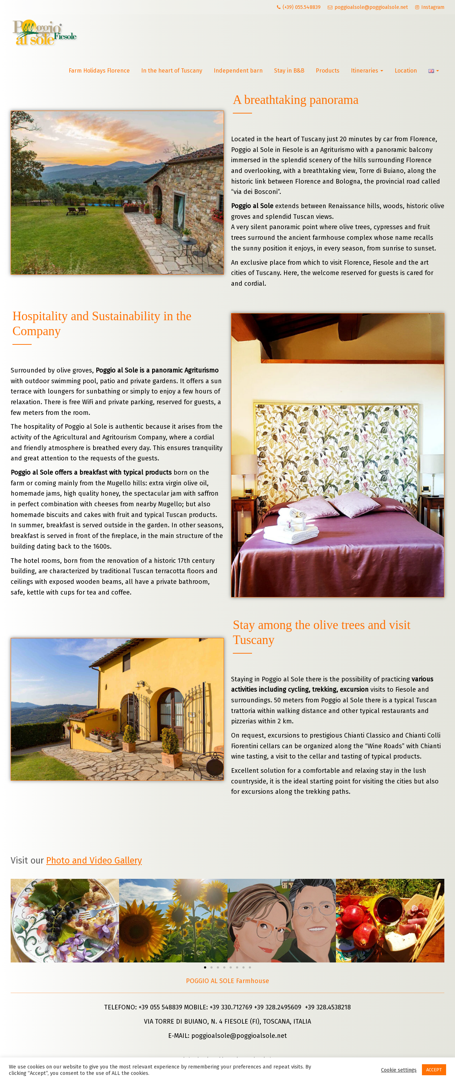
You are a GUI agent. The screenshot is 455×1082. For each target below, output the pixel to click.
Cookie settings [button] (399, 1070)
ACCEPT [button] (434, 1069)
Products (327, 70)
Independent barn (238, 70)
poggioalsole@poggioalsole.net (239, 1036)
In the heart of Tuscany (171, 70)
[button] (205, 967)
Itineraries (367, 70)
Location (406, 70)
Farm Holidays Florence (99, 70)
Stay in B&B (289, 70)
